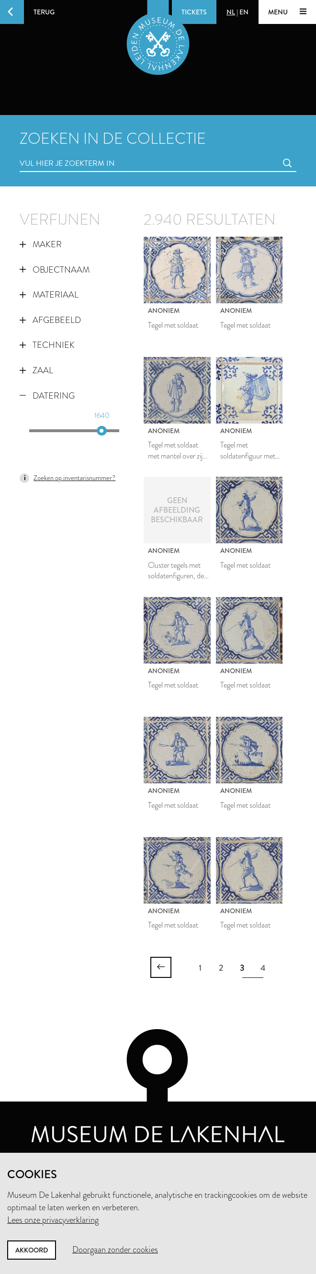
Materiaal (49, 294)
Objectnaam (55, 270)
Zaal (36, 370)
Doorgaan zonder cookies (115, 1249)
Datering (47, 396)
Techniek (47, 345)
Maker (41, 244)
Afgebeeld (50, 320)
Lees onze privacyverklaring (53, 1220)
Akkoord (31, 1250)
